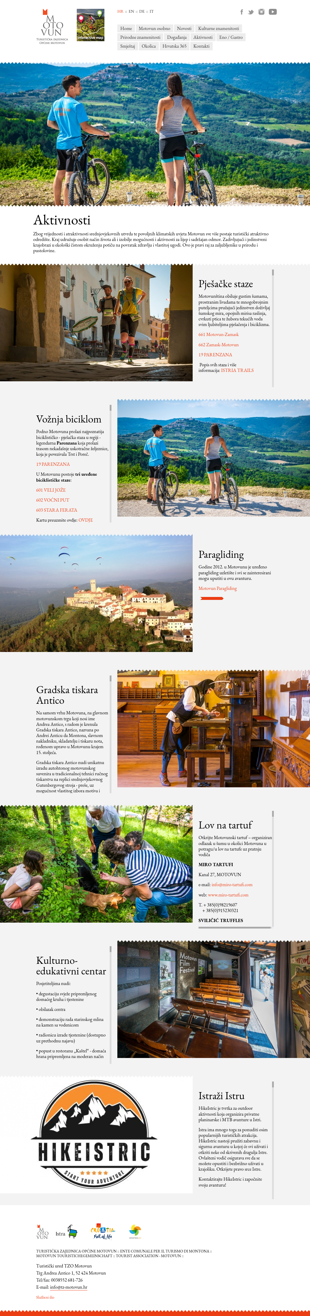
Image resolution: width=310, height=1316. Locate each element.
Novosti (184, 28)
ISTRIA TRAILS (237, 370)
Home (126, 28)
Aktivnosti (203, 37)
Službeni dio (45, 1297)
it (152, 11)
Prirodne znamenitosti (140, 37)
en (131, 11)
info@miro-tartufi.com (231, 884)
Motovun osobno (154, 28)
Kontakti (201, 46)
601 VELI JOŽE (51, 490)
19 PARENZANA (215, 355)
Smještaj (127, 46)
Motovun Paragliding (218, 588)
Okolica (149, 46)
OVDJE (86, 520)
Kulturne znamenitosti (218, 28)
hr (120, 11)
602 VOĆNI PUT (52, 500)
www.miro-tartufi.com (228, 895)
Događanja (176, 37)
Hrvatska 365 (175, 46)
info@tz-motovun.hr (68, 1287)
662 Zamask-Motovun (219, 345)
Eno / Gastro (231, 37)
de (141, 11)
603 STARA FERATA (56, 510)
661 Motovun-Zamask (219, 334)
